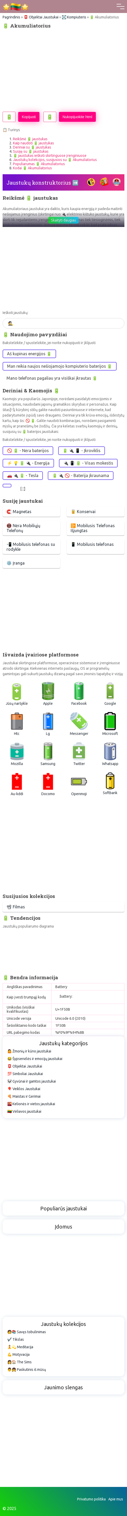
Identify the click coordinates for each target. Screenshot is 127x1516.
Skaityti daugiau (63, 220)
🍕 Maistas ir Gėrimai (24, 1096)
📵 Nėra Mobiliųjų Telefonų (23, 528)
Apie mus (115, 1499)
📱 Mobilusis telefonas (92, 544)
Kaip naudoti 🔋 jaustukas (33, 143)
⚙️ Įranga (15, 563)
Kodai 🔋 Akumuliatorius (32, 168)
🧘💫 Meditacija (20, 1347)
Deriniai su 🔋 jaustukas (32, 147)
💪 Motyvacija (18, 1354)
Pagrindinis (11, 17)
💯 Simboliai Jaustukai (25, 1074)
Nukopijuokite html (77, 117)
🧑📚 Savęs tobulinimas (26, 1332)
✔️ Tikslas (15, 1339)
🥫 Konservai (83, 511)
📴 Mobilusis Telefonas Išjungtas (93, 528)
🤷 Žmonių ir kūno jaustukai (29, 1051)
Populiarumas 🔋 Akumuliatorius (39, 164)
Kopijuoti (29, 117)
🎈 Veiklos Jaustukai (23, 1089)
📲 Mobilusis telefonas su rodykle (30, 547)
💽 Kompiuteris (74, 17)
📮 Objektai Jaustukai (41, 17)
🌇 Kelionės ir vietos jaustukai (31, 1104)
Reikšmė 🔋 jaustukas (30, 139)
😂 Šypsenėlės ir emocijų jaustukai (34, 1059)
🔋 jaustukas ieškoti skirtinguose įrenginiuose (49, 155)
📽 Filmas (15, 906)
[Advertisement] (63, 70)
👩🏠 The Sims (19, 1362)
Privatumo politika (91, 1499)
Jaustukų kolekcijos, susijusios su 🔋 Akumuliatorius (55, 160)
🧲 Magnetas (18, 511)
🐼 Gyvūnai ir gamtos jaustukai (31, 1081)
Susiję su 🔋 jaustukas (31, 151)
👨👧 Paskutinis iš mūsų (26, 1369)
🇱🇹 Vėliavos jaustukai (24, 1111)
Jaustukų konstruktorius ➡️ (42, 182)
